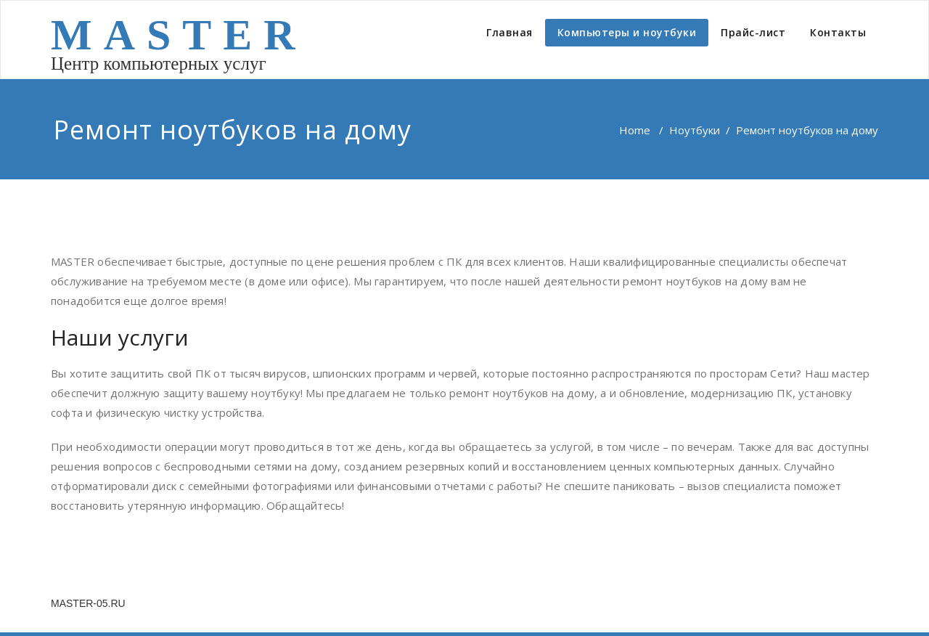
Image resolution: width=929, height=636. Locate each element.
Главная (509, 32)
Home (634, 130)
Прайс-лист (753, 32)
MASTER (179, 35)
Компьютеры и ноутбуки (627, 32)
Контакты (838, 32)
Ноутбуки (694, 130)
